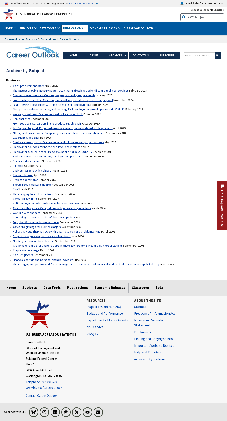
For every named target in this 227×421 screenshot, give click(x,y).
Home (73, 55)
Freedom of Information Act (154, 313)
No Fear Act (94, 327)
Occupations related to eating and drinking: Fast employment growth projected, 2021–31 (69, 109)
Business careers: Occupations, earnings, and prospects (48, 156)
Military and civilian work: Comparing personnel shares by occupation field (59, 133)
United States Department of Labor (202, 3)
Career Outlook (69, 39)
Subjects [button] (26, 28)
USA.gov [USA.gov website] (92, 334)
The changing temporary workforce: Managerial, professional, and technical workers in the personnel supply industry (86, 264)
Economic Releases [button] (103, 28)
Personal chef (21, 119)
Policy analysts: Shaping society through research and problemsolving (57, 231)
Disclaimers (142, 332)
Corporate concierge (26, 250)
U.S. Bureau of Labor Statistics (44, 14)
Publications (48, 39)
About (94, 55)
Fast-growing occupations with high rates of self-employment (51, 105)
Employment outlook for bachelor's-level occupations (46, 147)
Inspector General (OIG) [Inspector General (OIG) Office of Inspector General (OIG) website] (103, 307)
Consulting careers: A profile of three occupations (44, 217)
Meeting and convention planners (34, 241)
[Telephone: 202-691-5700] (53, 382)
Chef (16, 189)
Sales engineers (23, 255)
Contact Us (141, 55)
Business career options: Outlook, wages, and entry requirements (54, 95)
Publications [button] (73, 28)
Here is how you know (81, 3)
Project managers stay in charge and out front (42, 236)
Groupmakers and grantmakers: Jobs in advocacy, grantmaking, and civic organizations (67, 246)
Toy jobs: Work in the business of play (36, 222)
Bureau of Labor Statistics (21, 39)
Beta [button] (150, 28)
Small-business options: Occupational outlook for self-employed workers (58, 142)
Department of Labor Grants (107, 320)
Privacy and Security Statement (148, 322)
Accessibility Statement (151, 359)
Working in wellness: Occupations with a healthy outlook (48, 114)
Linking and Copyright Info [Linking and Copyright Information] (153, 339)
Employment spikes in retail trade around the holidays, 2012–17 (52, 152)
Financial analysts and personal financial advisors (43, 260)
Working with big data (26, 213)
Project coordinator (25, 180)
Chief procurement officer (29, 86)
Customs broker (23, 175)
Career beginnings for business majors (37, 227)
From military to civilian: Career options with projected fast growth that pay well (63, 100)
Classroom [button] (132, 28)
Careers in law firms (25, 198)
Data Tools (52, 287)
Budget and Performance (104, 313)
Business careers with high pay (32, 170)
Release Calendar (200, 9)
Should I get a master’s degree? (33, 185)
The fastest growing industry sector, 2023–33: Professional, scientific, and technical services (71, 90)
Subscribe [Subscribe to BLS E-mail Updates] (218, 9)
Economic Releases (109, 287)
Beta (159, 287)
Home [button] (9, 28)
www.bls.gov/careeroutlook (44, 388)
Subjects (29, 287)
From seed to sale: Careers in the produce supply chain (47, 123)
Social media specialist (27, 161)
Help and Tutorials (147, 352)
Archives (115, 55)
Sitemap (140, 307)
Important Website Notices (154, 345)
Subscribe (166, 55)
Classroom (140, 287)
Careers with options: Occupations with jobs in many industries (52, 208)
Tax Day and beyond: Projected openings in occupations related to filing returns (63, 128)
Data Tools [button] (48, 28)
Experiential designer (26, 137)
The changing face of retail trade (33, 194)
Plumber (18, 166)
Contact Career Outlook (41, 396)
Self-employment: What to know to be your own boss (46, 203)
